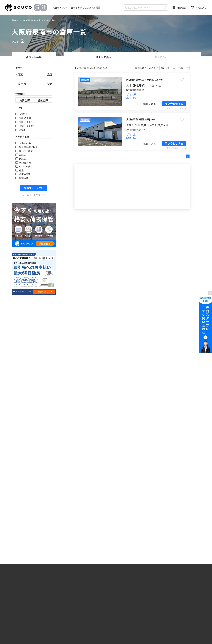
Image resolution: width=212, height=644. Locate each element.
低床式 (20, 158)
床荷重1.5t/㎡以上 (26, 146)
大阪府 (47, 20)
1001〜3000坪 (24, 125)
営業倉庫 (42, 100)
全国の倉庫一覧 (38, 20)
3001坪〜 (22, 129)
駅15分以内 (23, 162)
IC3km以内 (23, 166)
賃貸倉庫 (24, 100)
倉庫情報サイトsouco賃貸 (21, 20)
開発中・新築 (24, 150)
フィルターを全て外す (33, 194)
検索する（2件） (34, 188)
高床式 (20, 154)
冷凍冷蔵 (21, 178)
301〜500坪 (23, 118)
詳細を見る (149, 104)
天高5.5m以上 (24, 143)
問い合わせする (174, 104)
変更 (49, 74)
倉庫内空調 (22, 174)
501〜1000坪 (24, 122)
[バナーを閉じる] (210, 293)
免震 (19, 170)
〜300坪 (21, 114)
